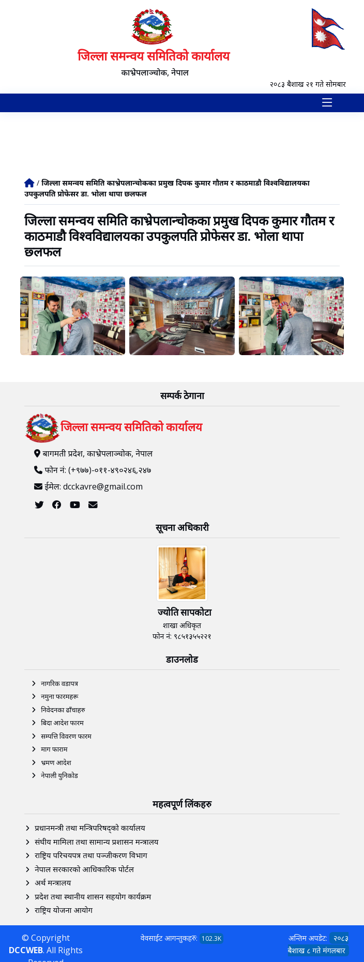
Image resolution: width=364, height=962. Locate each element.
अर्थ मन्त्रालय (53, 882)
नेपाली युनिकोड (59, 775)
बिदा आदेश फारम (62, 722)
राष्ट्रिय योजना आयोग (64, 910)
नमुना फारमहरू (59, 696)
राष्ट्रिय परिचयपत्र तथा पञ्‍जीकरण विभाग (91, 855)
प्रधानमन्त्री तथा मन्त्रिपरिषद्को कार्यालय (90, 827)
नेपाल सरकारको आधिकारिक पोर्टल (84, 869)
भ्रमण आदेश (56, 762)
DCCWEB (26, 950)
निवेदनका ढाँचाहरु (63, 709)
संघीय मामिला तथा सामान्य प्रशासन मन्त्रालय (96, 841)
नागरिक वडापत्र (59, 683)
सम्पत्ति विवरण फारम (66, 736)
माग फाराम (54, 749)
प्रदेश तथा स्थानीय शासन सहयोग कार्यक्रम (93, 896)
